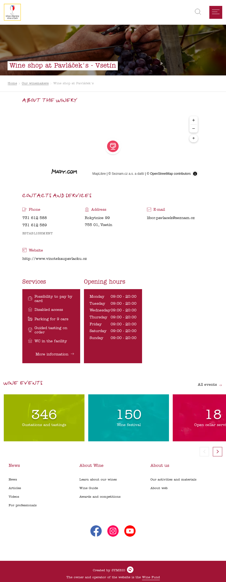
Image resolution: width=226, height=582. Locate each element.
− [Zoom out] (193, 128)
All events (210, 385)
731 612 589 (34, 225)
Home (12, 83)
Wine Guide (88, 488)
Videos (14, 497)
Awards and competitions (100, 497)
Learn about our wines (98, 479)
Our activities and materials (173, 479)
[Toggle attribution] (195, 173)
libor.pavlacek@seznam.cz (171, 218)
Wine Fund (151, 577)
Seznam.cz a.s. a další (128, 174)
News (13, 479)
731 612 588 (34, 218)
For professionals (23, 505)
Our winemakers (35, 83)
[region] (113, 146)
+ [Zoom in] (193, 120)
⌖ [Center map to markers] (193, 138)
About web (159, 488)
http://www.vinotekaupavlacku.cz (54, 259)
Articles (15, 488)
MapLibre (99, 174)
